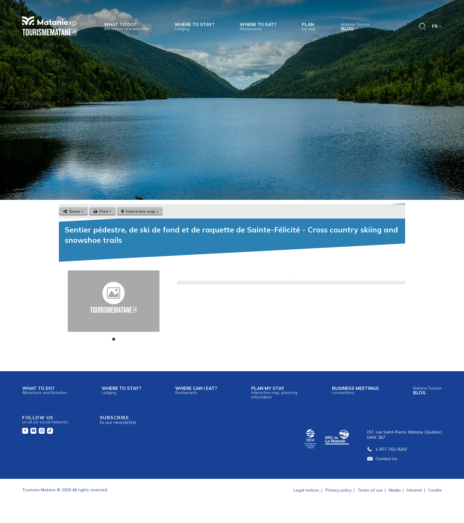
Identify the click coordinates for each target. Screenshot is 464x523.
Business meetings (355, 390)
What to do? (126, 26)
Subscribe (118, 420)
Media (395, 490)
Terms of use (370, 490)
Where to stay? (194, 26)
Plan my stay (274, 392)
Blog (355, 26)
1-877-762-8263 (387, 449)
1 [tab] (114, 339)
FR (437, 26)
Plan (309, 26)
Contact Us (382, 458)
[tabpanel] (113, 301)
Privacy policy (339, 490)
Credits (435, 490)
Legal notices (306, 490)
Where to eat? (258, 26)
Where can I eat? (196, 390)
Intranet (414, 490)
